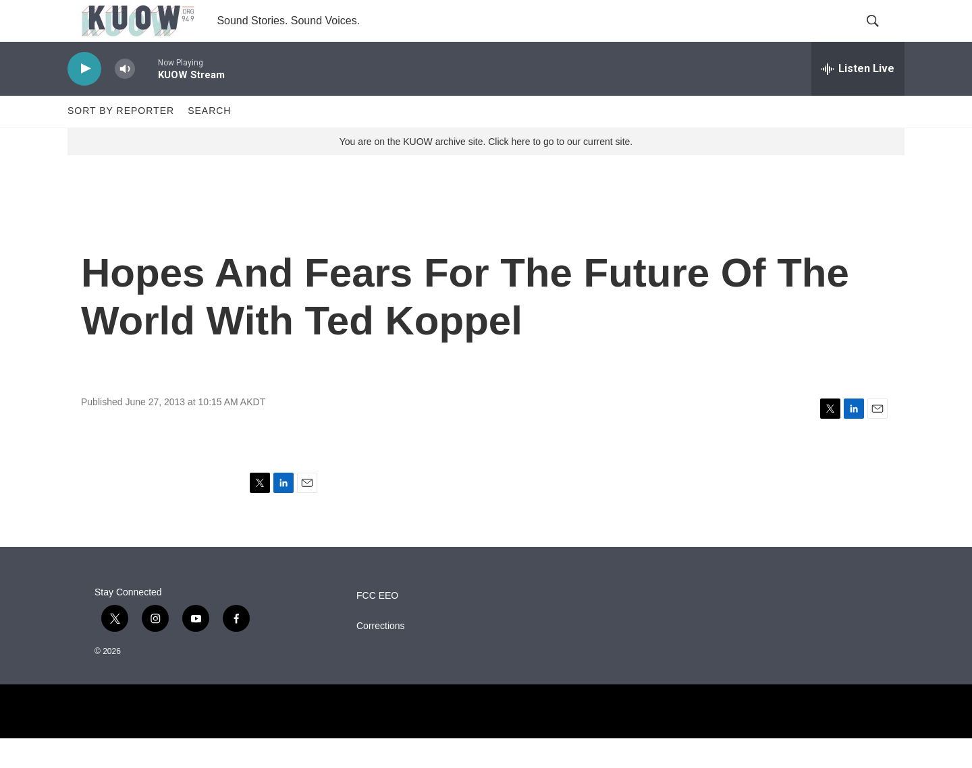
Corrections (380, 656)
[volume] (124, 98)
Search (209, 140)
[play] (84, 98)
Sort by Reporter (121, 140)
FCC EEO (377, 625)
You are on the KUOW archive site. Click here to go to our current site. (486, 170)
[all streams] (858, 98)
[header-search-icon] (883, 36)
